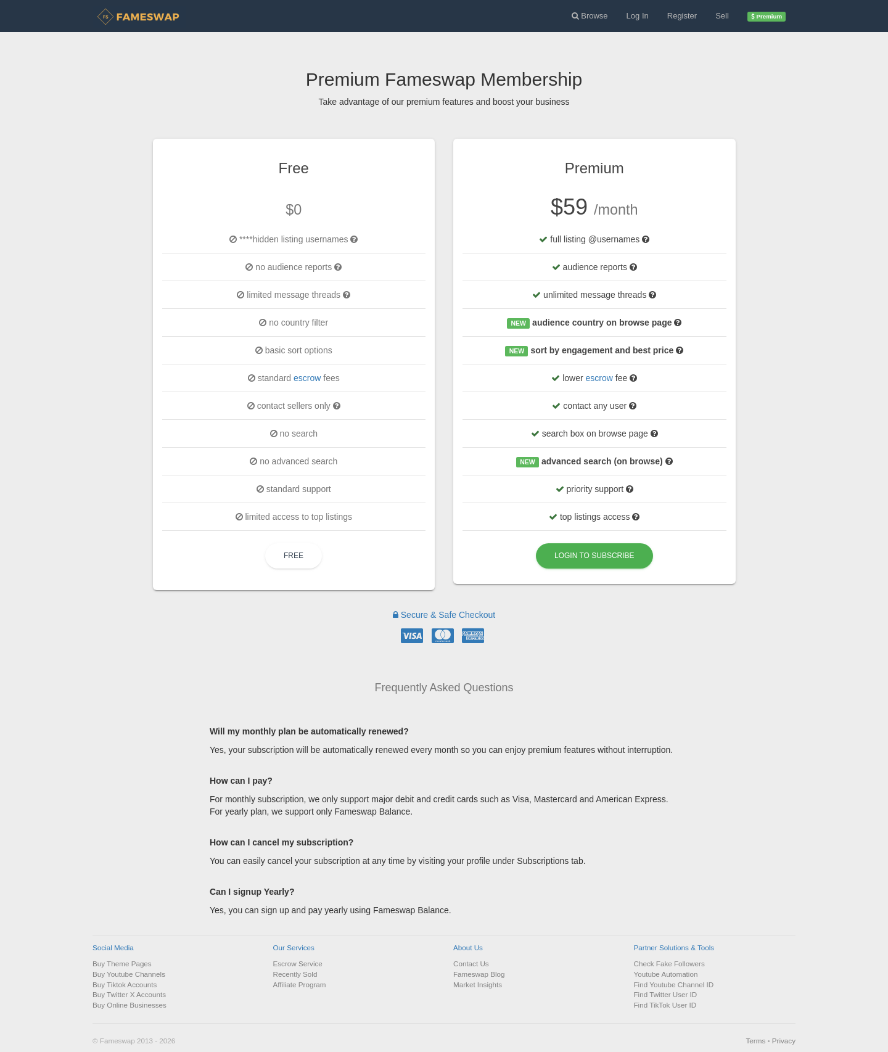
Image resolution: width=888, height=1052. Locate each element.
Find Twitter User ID (665, 994)
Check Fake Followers (669, 964)
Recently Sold (295, 974)
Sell (722, 15)
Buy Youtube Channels (128, 974)
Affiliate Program (299, 984)
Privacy (784, 1041)
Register (682, 15)
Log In (638, 15)
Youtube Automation (666, 974)
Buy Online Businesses (129, 1005)
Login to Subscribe (594, 555)
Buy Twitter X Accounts (129, 994)
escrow (307, 378)
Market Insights (477, 984)
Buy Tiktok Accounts (124, 984)
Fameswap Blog (479, 974)
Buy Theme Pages (122, 964)
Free (293, 555)
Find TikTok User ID (665, 1005)
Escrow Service (298, 964)
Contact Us (471, 964)
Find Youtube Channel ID (674, 984)
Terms (755, 1041)
